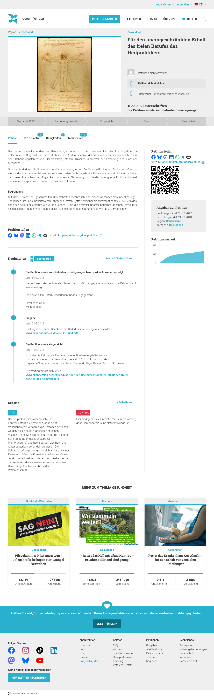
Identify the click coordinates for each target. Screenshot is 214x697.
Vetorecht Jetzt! (122, 665)
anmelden (182, 4)
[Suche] (204, 19)
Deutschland (25, 32)
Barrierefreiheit (188, 661)
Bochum (107, 501)
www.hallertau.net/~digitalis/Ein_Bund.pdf (52, 333)
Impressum (186, 657)
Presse (84, 657)
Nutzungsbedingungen (193, 649)
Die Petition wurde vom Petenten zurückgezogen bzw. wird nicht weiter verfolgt (74, 272)
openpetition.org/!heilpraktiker (82, 235)
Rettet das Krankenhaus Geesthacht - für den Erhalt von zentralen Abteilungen (175, 560)
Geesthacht (175, 501)
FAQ (115, 645)
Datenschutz (187, 653)
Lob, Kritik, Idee (89, 661)
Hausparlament (122, 657)
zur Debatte (121, 402)
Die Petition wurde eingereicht (44, 344)
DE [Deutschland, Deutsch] (199, 4)
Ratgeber (151, 645)
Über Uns (169, 19)
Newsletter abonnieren (29, 677)
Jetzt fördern (107, 623)
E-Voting (118, 661)
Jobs (83, 649)
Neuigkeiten (53, 136)
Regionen (152, 661)
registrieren (163, 4)
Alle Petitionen (154, 649)
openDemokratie (123, 653)
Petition (12, 138)
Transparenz (187, 645)
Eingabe (31, 318)
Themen (151, 657)
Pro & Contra (32, 136)
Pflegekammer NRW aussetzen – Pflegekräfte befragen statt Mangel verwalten (38, 560)
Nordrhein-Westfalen (39, 501)
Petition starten (104, 19)
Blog (82, 653)
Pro (12, 412)
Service (152, 19)
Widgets (118, 649)
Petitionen (133, 19)
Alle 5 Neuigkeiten (117, 258)
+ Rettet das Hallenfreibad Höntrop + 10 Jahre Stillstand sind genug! (107, 558)
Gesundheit (134, 32)
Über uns (85, 645)
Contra (83, 412)
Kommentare (75, 136)
